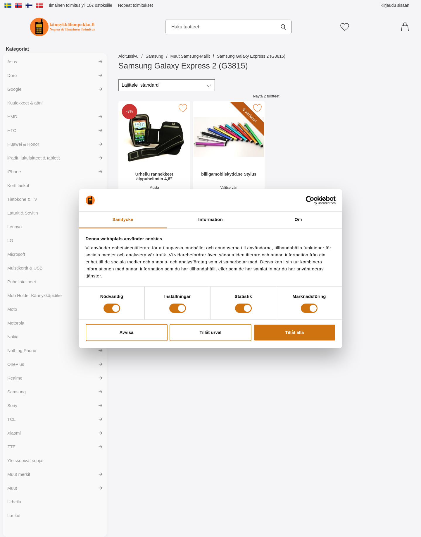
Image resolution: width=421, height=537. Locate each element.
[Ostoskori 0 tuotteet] (406, 27)
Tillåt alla (294, 332)
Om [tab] (298, 219)
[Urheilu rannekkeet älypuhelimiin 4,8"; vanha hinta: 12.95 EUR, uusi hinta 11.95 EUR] (154, 154)
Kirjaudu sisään (395, 5)
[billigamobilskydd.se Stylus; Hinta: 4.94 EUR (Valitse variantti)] (229, 154)
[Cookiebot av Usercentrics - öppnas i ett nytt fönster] (310, 200)
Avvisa (127, 332)
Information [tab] (210, 219)
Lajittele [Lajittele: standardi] (141, 85)
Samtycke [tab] (123, 219)
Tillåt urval (211, 332)
